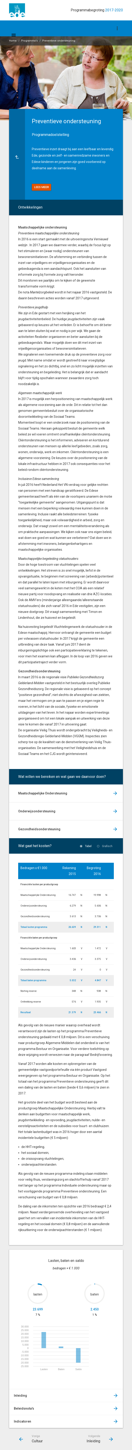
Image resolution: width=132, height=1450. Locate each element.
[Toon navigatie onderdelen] (117, 28)
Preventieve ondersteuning (58, 40)
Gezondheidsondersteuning (39, 829)
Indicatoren (22, 1421)
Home (13, 40)
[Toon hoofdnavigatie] (13, 35)
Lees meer (41, 187)
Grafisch (107, 846)
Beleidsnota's (24, 1408)
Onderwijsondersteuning (36, 811)
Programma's (29, 40)
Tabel (88, 846)
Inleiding (20, 1395)
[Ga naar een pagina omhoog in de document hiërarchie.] (17, 154)
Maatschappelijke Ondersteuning (42, 793)
